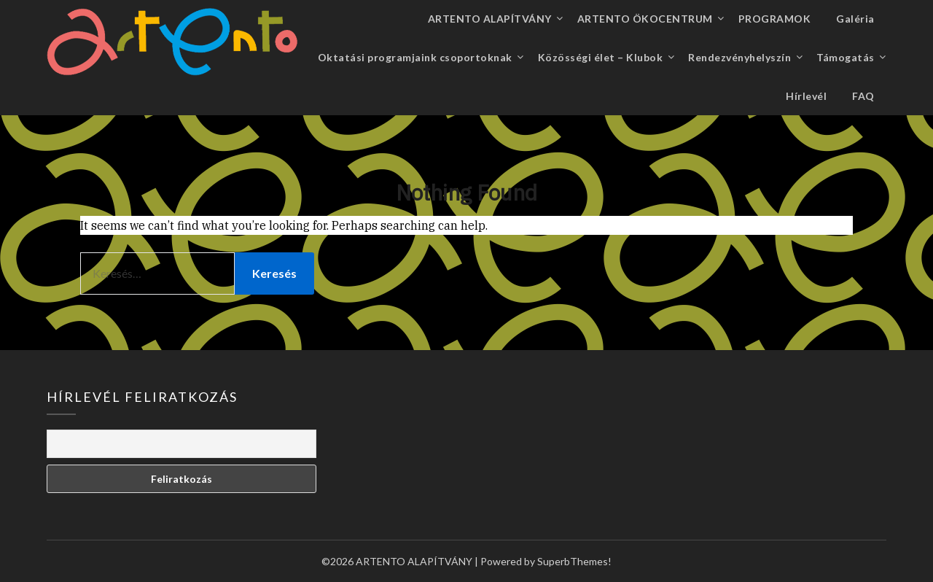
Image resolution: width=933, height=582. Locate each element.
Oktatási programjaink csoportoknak (415, 57)
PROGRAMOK (774, 18)
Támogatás (845, 57)
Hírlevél (806, 96)
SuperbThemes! (574, 561)
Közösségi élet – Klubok (600, 57)
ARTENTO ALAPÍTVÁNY (490, 18)
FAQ (863, 96)
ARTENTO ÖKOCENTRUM (645, 18)
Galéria (855, 18)
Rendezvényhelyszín (739, 57)
